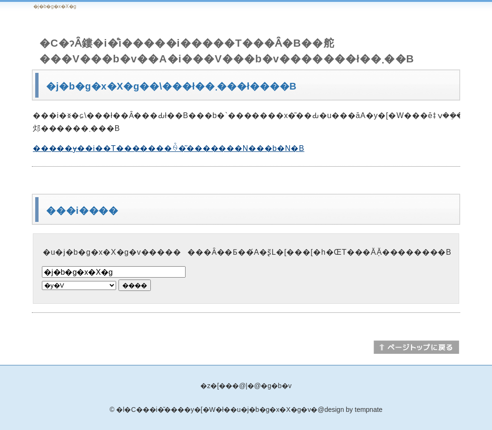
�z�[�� (216, 386)
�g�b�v (276, 386)
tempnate (369, 409)
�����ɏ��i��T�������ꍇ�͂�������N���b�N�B (169, 148)
